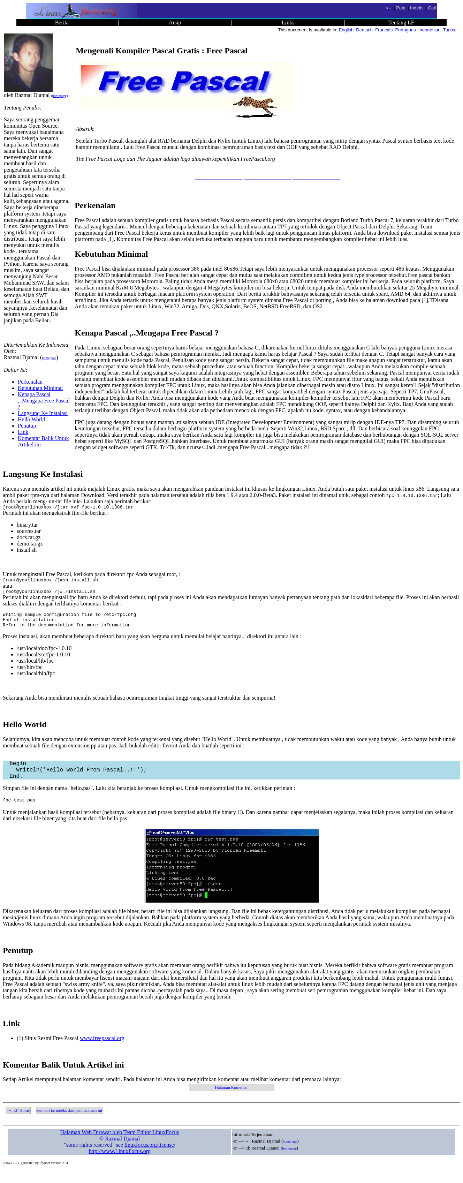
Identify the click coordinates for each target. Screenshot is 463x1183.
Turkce (450, 29)
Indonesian (429, 29)
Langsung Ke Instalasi (43, 413)
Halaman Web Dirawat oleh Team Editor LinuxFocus (119, 1145)
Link (23, 432)
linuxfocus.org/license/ (149, 1157)
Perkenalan (30, 382)
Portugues (405, 29)
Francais (384, 29)
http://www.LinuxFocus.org (119, 1164)
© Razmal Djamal (119, 1151)
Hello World (31, 419)
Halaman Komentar (231, 1100)
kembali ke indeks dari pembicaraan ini (69, 1123)
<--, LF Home (18, 1123)
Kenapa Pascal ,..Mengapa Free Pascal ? (44, 400)
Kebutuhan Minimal (40, 388)
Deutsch (364, 29)
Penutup (27, 426)
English (346, 29)
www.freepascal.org (102, 1051)
